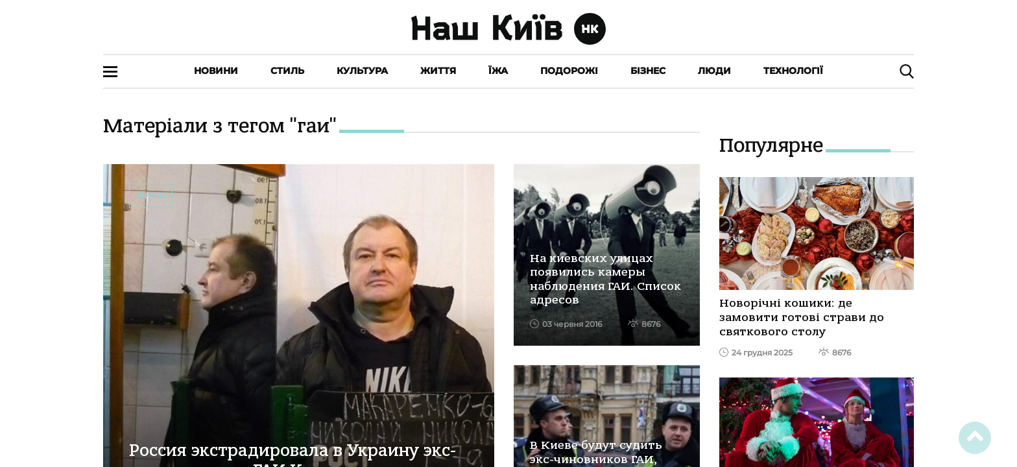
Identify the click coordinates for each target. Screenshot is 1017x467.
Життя (438, 71)
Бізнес (647, 71)
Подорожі (569, 71)
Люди (714, 71)
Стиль (287, 71)
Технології (793, 71)
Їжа (498, 71)
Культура (362, 71)
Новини (216, 71)
